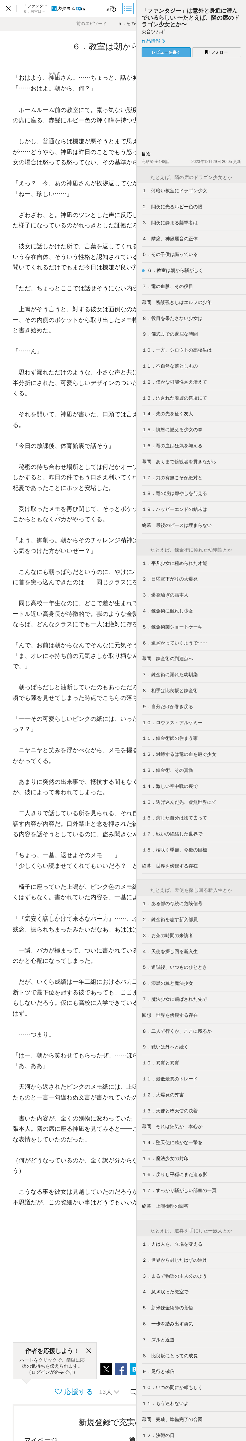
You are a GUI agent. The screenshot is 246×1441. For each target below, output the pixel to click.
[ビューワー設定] (111, 8)
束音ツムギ (153, 31)
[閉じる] (88, 1351)
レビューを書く (166, 52)
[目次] (129, 8)
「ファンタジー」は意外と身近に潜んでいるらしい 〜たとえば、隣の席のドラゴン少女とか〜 (190, 17)
